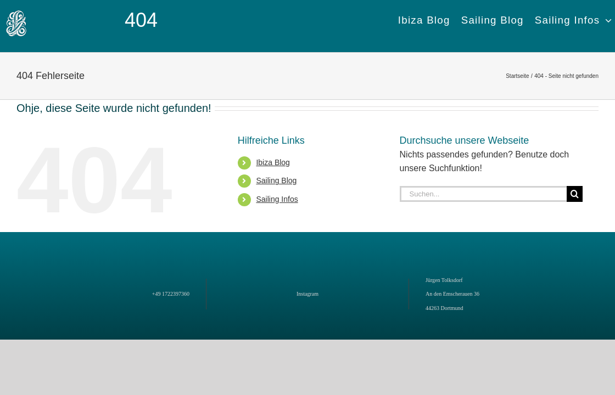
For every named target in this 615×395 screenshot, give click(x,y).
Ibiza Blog (272, 162)
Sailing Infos (277, 199)
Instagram (307, 294)
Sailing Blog (276, 180)
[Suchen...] (483, 194)
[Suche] (575, 194)
